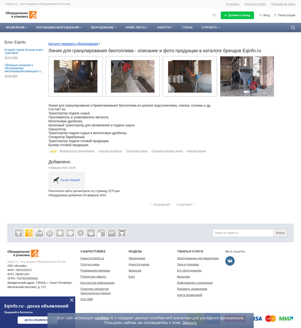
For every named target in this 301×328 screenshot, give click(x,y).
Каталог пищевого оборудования (73, 44)
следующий (184, 204)
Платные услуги (255, 4)
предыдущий (161, 204)
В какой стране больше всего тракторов (24, 51)
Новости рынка (139, 264)
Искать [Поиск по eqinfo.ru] (280, 233)
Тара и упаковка (188, 264)
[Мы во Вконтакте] (230, 261)
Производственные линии (167, 150)
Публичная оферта (93, 276)
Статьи (187, 27)
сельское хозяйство (110, 150)
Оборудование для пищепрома (198, 258)
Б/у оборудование (189, 270)
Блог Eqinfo (15, 42)
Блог (132, 276)
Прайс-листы (137, 27)
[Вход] (264, 15)
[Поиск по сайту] (293, 27)
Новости (165, 27)
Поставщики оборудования (59, 27)
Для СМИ (86, 299)
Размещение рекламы (95, 270)
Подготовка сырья (137, 150)
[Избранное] (214, 15)
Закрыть (189, 323)
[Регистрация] (284, 15)
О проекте (232, 4)
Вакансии (135, 270)
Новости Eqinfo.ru (92, 258)
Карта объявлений (189, 295)
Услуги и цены (89, 264)
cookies (104, 318)
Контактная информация (97, 282)
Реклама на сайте (283, 4)
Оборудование (104, 27)
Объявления (17, 27)
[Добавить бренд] (237, 15)
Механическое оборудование (77, 150)
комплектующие (196, 150)
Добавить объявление (192, 289)
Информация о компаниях (195, 282)
